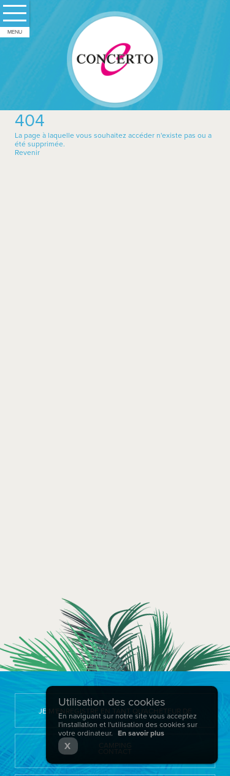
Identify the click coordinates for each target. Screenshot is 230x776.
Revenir (27, 152)
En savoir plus (141, 733)
